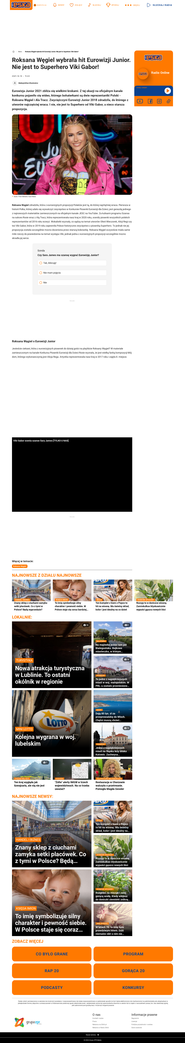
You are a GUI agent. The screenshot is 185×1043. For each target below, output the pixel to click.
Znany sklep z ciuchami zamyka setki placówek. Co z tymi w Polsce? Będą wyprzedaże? (31, 606)
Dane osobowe (136, 1028)
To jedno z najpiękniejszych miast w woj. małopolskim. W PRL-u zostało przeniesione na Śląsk (113, 682)
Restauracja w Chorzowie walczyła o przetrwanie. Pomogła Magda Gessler (113, 785)
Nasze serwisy (92, 1034)
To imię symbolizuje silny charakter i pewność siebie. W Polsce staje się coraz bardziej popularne (72, 606)
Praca (94, 1021)
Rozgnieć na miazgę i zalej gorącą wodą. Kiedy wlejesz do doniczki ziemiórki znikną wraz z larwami (113, 896)
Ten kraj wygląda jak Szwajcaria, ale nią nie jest (31, 784)
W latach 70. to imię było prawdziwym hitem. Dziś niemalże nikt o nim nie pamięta (113, 930)
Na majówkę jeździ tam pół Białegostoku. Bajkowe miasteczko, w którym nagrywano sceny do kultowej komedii (113, 648)
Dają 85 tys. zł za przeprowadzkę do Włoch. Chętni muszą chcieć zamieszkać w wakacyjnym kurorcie (113, 717)
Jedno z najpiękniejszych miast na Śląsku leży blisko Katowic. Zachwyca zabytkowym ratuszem (113, 751)
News (20, 52)
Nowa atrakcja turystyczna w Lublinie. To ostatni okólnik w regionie (51, 671)
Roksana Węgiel (19, 566)
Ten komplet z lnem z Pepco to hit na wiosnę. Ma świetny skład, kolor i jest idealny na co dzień (113, 606)
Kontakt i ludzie (97, 1018)
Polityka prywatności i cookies (141, 1024)
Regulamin (135, 1018)
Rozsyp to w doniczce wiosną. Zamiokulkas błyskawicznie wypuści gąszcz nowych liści (153, 606)
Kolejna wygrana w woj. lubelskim (51, 737)
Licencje (134, 1021)
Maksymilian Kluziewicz (28, 83)
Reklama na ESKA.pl (99, 1024)
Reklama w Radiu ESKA (100, 1028)
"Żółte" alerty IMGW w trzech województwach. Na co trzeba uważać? (72, 785)
